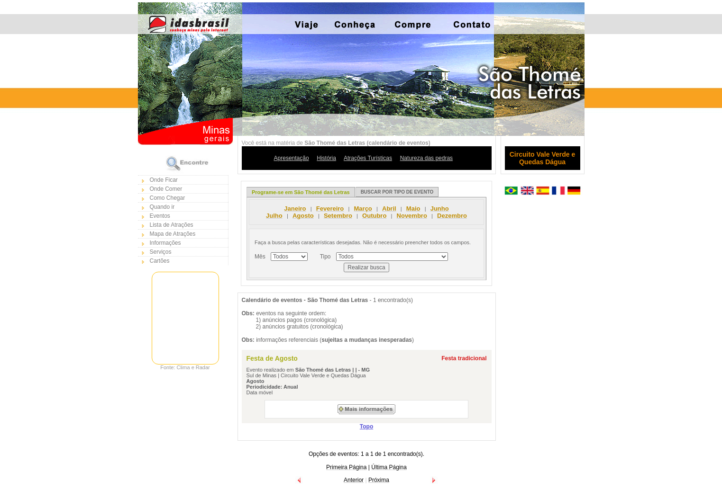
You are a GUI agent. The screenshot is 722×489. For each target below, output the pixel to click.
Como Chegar (167, 198)
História (326, 158)
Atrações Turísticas (368, 158)
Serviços (161, 252)
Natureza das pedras (426, 158)
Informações (165, 243)
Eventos (160, 216)
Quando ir (162, 207)
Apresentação (291, 158)
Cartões (160, 261)
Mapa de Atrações (173, 234)
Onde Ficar (164, 180)
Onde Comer (166, 189)
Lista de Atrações (171, 225)
